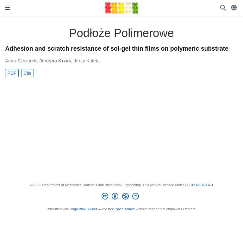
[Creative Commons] (121, 197)
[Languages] (234, 8)
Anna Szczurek (21, 60)
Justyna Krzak (55, 60)
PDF (12, 73)
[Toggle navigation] (7, 8)
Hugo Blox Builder (83, 209)
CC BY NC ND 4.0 (199, 185)
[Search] (223, 8)
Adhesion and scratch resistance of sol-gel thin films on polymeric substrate (116, 48)
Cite (28, 73)
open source (125, 209)
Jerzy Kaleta (87, 60)
